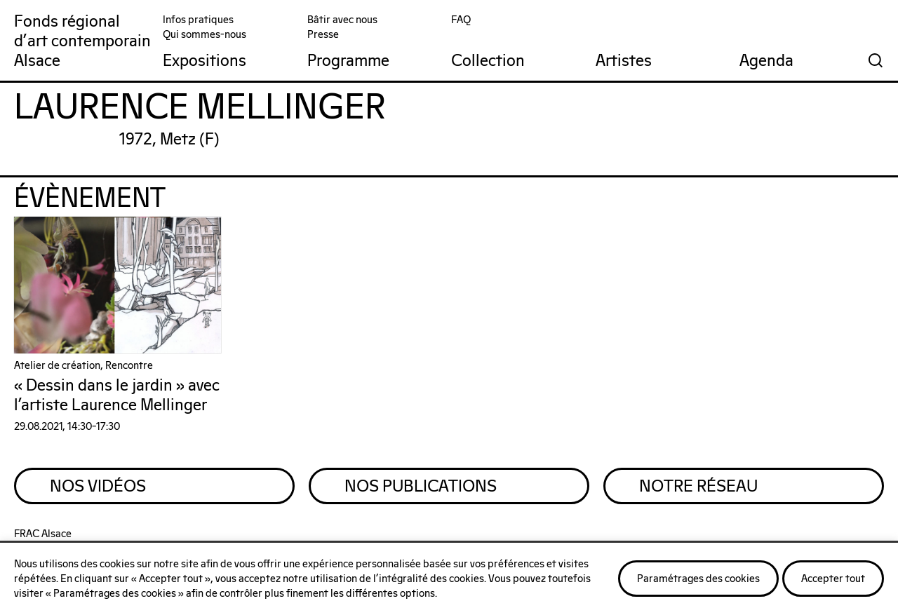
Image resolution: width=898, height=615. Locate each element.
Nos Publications (420, 487)
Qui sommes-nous (204, 34)
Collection (488, 61)
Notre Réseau (698, 487)
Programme (348, 61)
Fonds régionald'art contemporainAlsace (82, 42)
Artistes (624, 61)
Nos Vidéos (98, 487)
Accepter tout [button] (833, 579)
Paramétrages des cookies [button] (698, 579)
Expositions (204, 61)
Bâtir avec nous (342, 20)
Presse (323, 34)
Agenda (766, 61)
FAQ (461, 20)
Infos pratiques (198, 20)
